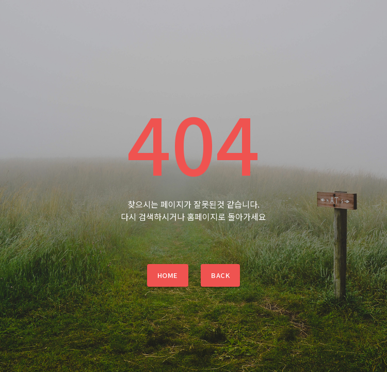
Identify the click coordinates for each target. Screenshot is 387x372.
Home (167, 275)
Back (220, 275)
